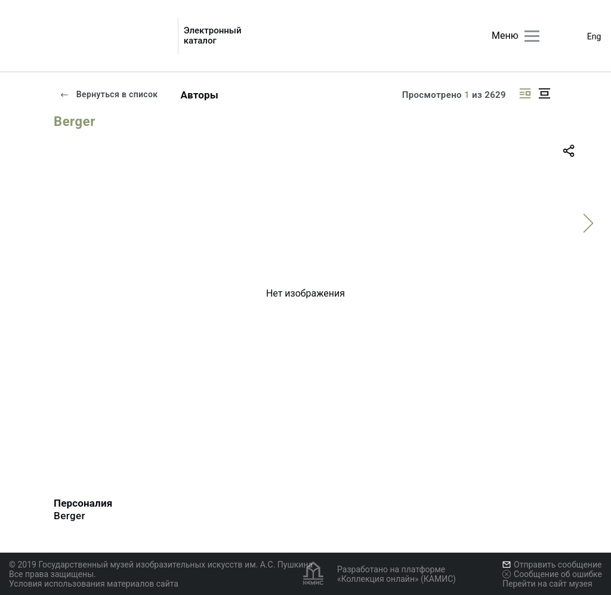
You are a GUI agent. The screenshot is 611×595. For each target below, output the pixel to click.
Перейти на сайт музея (547, 583)
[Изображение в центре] (544, 93)
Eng (594, 36)
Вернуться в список (109, 94)
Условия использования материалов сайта (93, 583)
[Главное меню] (532, 36)
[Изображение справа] (525, 93)
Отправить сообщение (551, 564)
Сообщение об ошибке (552, 574)
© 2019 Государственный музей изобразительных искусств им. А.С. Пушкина (161, 564)
